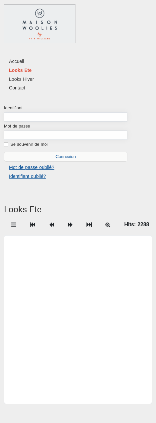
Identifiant (13, 107)
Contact (17, 87)
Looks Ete (20, 70)
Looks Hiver (21, 79)
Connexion (66, 156)
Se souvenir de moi (29, 144)
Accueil (16, 61)
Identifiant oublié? (27, 176)
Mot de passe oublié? (31, 167)
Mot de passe (17, 126)
